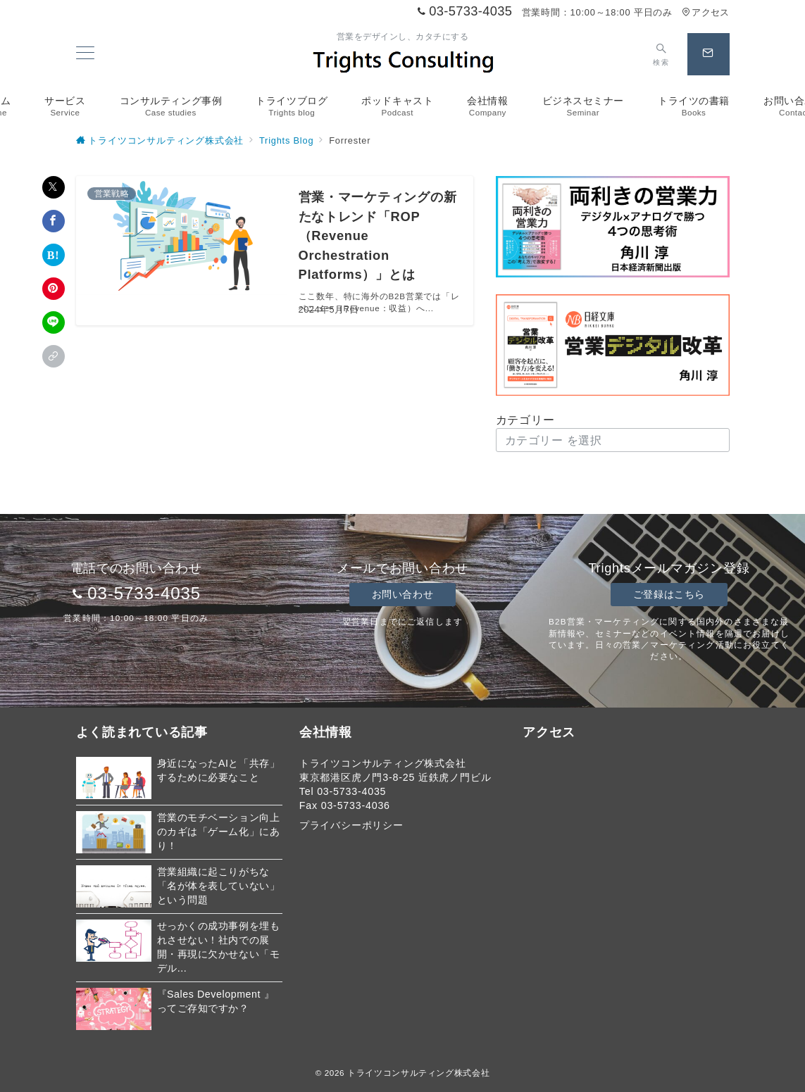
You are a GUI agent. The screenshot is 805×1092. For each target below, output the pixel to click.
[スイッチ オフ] (661, 54)
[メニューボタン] (85, 54)
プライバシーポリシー (351, 825)
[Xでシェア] (53, 187)
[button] (53, 356)
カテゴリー (525, 420)
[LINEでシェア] (53, 322)
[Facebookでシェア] (53, 221)
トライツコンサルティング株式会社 (418, 1072)
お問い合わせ (402, 594)
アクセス (705, 12)
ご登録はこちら (669, 594)
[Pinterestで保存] (53, 288)
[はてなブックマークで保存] (53, 255)
